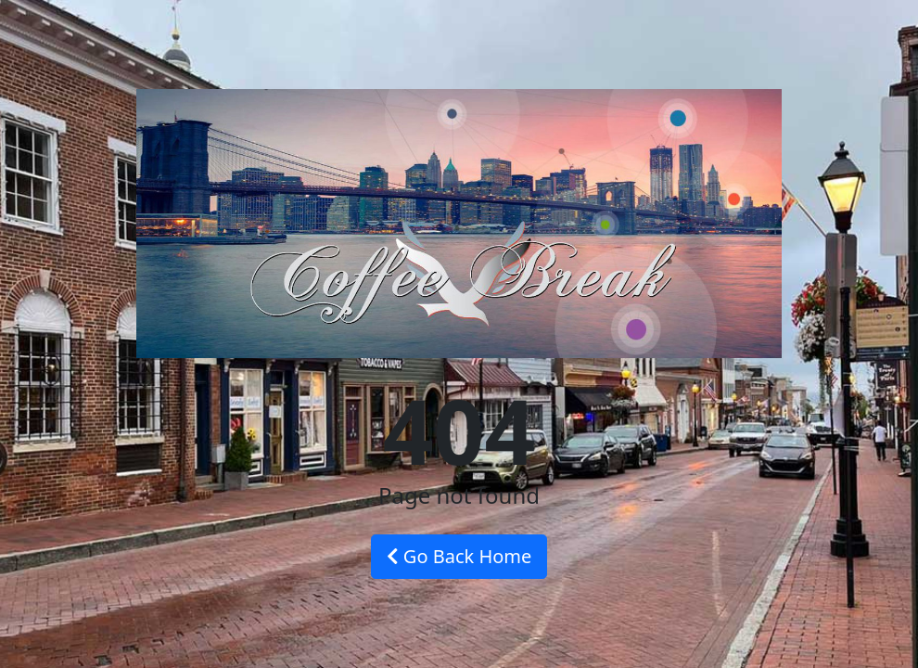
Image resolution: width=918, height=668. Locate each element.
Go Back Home (459, 556)
